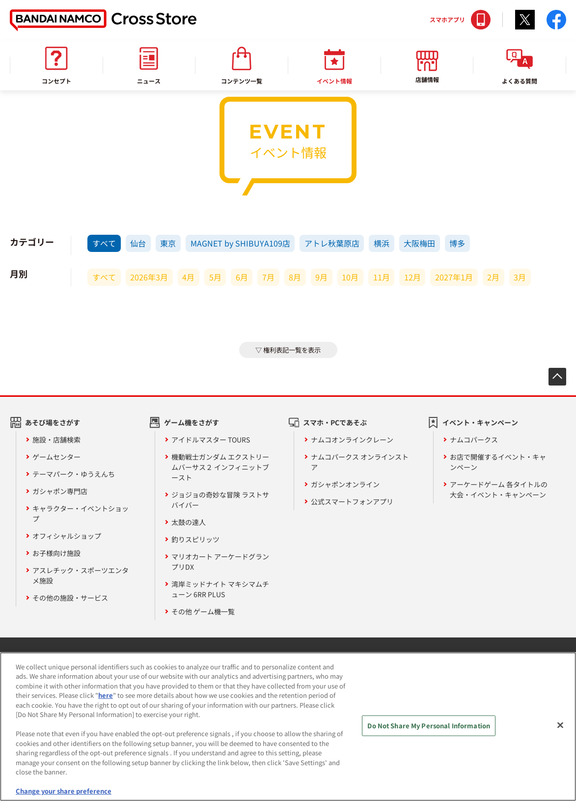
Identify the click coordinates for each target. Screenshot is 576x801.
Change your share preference (63, 795)
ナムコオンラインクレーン (352, 439)
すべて (104, 243)
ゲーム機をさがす (191, 422)
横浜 (381, 243)
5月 (215, 277)
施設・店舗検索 (56, 439)
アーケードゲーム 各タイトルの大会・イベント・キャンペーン (499, 489)
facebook (556, 19)
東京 (168, 243)
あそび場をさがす (52, 422)
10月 (350, 277)
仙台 (138, 243)
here (105, 699)
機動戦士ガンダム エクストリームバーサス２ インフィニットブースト (220, 467)
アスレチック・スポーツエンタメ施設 (80, 575)
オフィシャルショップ (66, 536)
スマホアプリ (447, 19)
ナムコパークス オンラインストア (360, 462)
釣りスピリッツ (195, 539)
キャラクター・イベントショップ (80, 513)
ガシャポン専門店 (59, 491)
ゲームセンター (56, 457)
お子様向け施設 (56, 553)
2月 (493, 277)
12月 (412, 277)
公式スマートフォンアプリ (352, 501)
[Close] (560, 729)
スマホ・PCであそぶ (335, 422)
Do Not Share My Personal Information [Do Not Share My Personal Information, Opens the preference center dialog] (428, 729)
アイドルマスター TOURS (210, 439)
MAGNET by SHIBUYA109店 (240, 243)
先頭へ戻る (557, 377)
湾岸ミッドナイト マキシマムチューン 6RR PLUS (220, 589)
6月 (242, 277)
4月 (188, 277)
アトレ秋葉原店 (331, 243)
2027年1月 (454, 277)
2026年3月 (149, 277)
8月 (295, 277)
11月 (381, 277)
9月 (321, 277)
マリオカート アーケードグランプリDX (220, 562)
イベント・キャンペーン (480, 422)
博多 (457, 243)
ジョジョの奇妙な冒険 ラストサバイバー (220, 500)
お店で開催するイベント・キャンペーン (498, 462)
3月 (520, 277)
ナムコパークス (474, 439)
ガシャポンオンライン (345, 484)
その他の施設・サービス (70, 598)
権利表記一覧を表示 (292, 350)
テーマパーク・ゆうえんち (73, 474)
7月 (268, 277)
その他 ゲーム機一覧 (203, 611)
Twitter (525, 19)
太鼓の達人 (188, 522)
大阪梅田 (419, 243)
